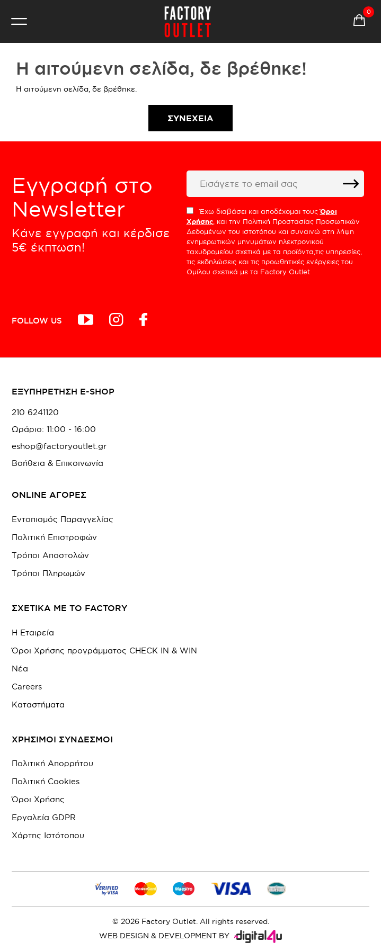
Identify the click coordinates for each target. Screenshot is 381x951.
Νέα (20, 668)
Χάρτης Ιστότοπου (48, 835)
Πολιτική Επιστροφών (54, 537)
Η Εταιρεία (33, 632)
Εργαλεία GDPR (44, 817)
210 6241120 (35, 412)
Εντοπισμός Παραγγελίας (62, 519)
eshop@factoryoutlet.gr (59, 446)
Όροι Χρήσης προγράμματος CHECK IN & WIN (104, 650)
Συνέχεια (190, 118)
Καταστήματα (38, 704)
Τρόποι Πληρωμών (48, 573)
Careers (27, 686)
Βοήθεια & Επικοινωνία (57, 463)
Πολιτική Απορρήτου (52, 763)
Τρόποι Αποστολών (50, 555)
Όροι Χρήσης (38, 799)
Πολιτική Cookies (45, 781)
